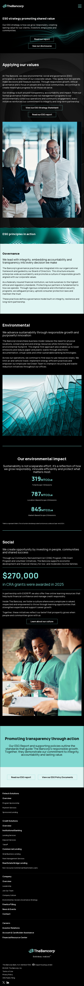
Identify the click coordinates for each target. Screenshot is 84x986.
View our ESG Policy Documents (57, 777)
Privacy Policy (7, 974)
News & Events (9, 909)
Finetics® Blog (9, 904)
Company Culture (9, 895)
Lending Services (9, 835)
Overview (6, 798)
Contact (6, 914)
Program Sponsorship (10, 803)
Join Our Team (7, 891)
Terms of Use (7, 971)
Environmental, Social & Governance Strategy (19, 900)
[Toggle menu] (80, 6)
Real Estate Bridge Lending (14, 863)
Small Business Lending (11, 854)
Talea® (5, 844)
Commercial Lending (12, 849)
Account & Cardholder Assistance (18, 932)
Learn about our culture (42, 621)
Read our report (42, 39)
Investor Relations (11, 928)
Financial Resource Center (14, 937)
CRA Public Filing (8, 978)
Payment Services (9, 808)
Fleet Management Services (13, 858)
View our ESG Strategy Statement (42, 107)
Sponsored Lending (10, 812)
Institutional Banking (12, 830)
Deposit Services (9, 840)
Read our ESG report (42, 114)
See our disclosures (42, 46)
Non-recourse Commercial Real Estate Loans (20, 868)
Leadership (6, 886)
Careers (6, 923)
